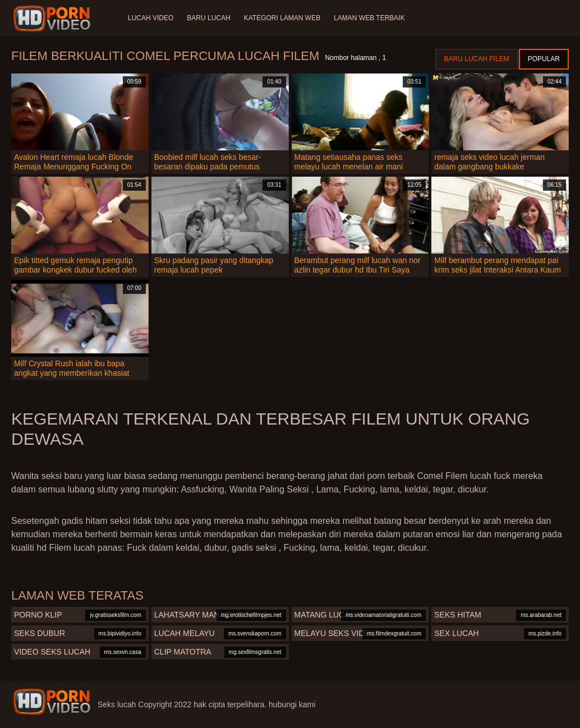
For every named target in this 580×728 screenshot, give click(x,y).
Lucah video (150, 18)
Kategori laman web (282, 18)
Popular (544, 59)
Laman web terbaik (369, 18)
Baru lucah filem (476, 59)
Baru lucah (208, 18)
